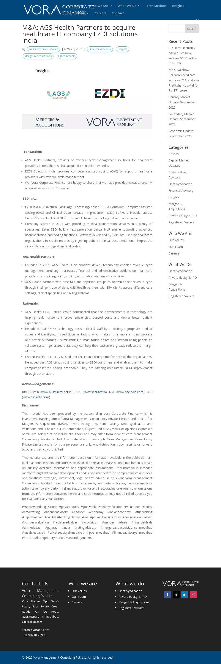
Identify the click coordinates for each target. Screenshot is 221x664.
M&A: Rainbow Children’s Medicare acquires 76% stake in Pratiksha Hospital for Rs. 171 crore (184, 80)
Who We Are (99, 6)
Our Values (176, 240)
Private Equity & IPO (183, 216)
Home (80, 6)
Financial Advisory (100, 49)
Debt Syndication (180, 184)
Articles (174, 154)
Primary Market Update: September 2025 (182, 102)
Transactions (156, 6)
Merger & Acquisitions (38, 56)
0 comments (67, 56)
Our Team (176, 247)
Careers (100, 13)
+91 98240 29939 (34, 635)
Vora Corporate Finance (43, 49)
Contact (118, 13)
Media (80, 13)
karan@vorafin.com (35, 630)
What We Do (127, 6)
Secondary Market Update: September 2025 (182, 119)
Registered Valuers (181, 222)
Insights (178, 6)
